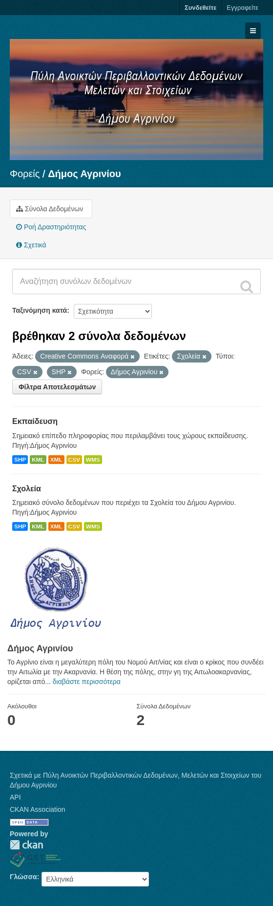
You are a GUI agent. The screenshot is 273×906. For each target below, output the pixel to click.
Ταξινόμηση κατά (39, 310)
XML (56, 459)
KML (38, 459)
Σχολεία (26, 488)
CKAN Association (37, 809)
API (15, 797)
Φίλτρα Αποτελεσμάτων (57, 387)
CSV (74, 459)
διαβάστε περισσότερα (87, 681)
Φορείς (25, 173)
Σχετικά (31, 245)
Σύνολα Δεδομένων (49, 209)
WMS (93, 459)
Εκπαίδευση (35, 421)
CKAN (26, 845)
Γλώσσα (23, 877)
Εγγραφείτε (242, 7)
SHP (20, 459)
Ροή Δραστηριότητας (51, 227)
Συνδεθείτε (200, 7)
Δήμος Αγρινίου (84, 173)
